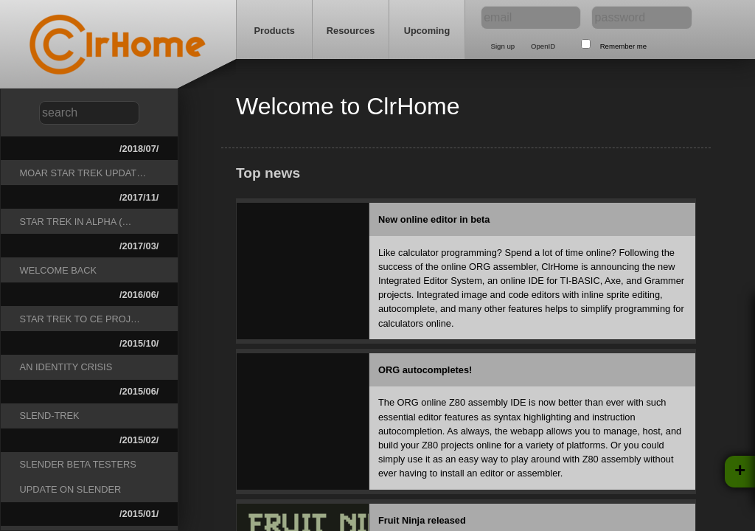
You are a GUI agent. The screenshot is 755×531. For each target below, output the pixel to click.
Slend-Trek (50, 415)
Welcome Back (58, 270)
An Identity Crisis (66, 366)
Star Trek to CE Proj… (80, 318)
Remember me (623, 46)
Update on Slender (71, 489)
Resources (351, 30)
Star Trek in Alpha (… (76, 221)
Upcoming (427, 30)
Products (274, 30)
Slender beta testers (78, 464)
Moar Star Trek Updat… (83, 172)
